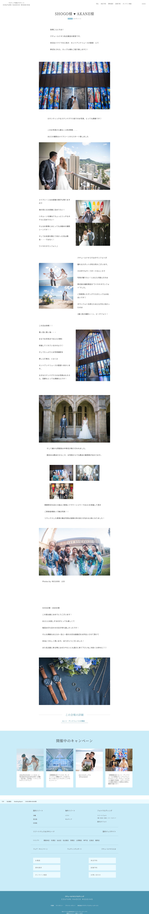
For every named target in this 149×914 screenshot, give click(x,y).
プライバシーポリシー (70, 899)
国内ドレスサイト (109, 831)
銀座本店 (46, 840)
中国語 (52, 899)
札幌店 (53, 840)
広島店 (91, 840)
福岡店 (97, 840)
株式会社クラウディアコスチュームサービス (88, 899)
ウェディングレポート (74, 849)
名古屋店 (9, 801)
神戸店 (85, 840)
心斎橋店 (79, 840)
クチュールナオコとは (108, 849)
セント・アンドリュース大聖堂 (73, 721)
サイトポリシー (59, 899)
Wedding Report (18, 801)
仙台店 (59, 840)
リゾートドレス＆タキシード (44, 831)
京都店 (72, 840)
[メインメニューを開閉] (143, 3)
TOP (3, 801)
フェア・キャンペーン (40, 849)
